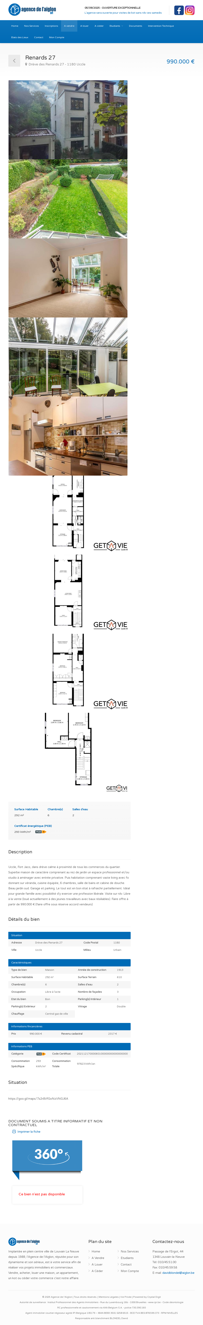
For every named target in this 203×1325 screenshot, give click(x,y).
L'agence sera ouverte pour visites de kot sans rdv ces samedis (123, 12)
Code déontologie (173, 1302)
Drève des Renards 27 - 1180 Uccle (56, 64)
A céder (99, 26)
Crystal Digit (154, 1297)
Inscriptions (51, 26)
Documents (135, 26)
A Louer (97, 1264)
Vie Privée (125, 1297)
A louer (84, 26)
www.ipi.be (154, 1302)
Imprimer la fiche (26, 1131)
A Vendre (98, 1258)
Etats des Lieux (19, 37)
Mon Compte (56, 37)
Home (14, 26)
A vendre (69, 26)
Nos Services (31, 26)
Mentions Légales (109, 1297)
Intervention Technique (161, 26)
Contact (38, 37)
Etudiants (115, 26)
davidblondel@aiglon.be (178, 1273)
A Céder (97, 1271)
